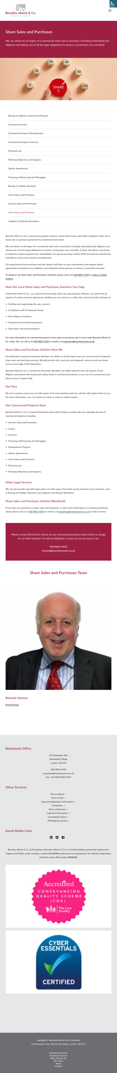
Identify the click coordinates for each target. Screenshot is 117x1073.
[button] (110, 10)
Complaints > (58, 805)
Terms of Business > (58, 809)
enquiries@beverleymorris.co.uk (78, 341)
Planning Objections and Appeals (24, 159)
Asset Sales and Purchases (21, 195)
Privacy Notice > (58, 794)
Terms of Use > (58, 797)
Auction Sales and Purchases (22, 203)
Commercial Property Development (25, 133)
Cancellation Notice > (58, 817)
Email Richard (12, 704)
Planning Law (15, 150)
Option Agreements (18, 168)
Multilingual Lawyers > (58, 820)
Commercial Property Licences (23, 142)
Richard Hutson (17, 698)
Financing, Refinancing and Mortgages (27, 177)
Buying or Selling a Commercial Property (28, 115)
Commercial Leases (17, 124)
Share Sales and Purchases (21, 212)
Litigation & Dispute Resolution (23, 221)
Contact (59, 1066)
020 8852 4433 (81, 274)
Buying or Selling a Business (22, 186)
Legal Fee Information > (58, 813)
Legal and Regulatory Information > (58, 801)
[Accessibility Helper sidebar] (113, 3)
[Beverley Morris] (21, 10)
